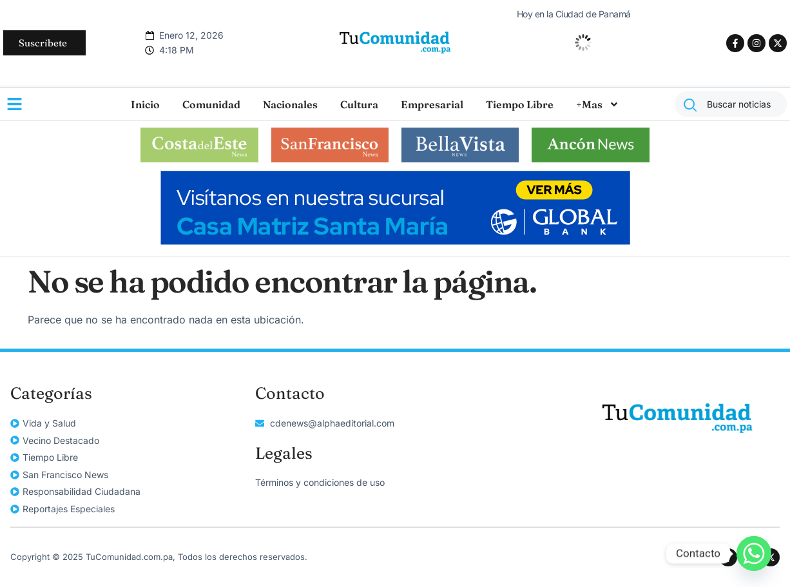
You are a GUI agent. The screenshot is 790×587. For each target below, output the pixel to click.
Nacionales (290, 104)
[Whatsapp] (754, 553)
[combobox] (731, 104)
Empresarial (432, 104)
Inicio (145, 104)
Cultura (359, 104)
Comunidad (211, 104)
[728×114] (395, 241)
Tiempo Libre (520, 104)
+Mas (597, 104)
